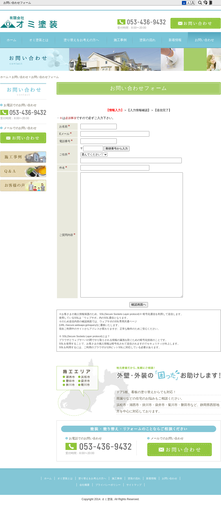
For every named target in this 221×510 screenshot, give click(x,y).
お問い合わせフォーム (17, 2)
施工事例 (120, 40)
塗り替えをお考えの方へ (81, 40)
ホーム (11, 40)
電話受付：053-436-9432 (141, 22)
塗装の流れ (147, 40)
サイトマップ (134, 484)
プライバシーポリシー (108, 484)
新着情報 (175, 40)
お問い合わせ (195, 23)
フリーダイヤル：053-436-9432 (98, 446)
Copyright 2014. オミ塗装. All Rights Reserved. (110, 499)
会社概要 (84, 484)
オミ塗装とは (38, 40)
